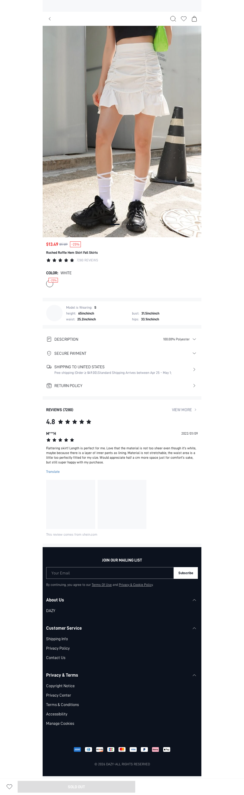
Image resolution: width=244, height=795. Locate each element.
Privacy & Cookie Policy (136, 585)
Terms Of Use (101, 585)
